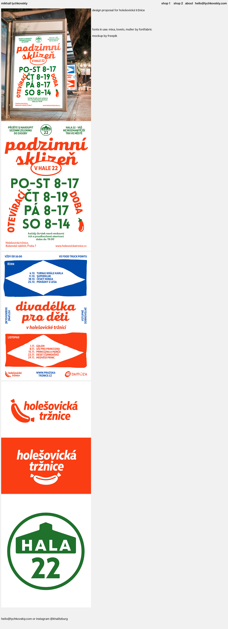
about (189, 3)
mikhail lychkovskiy (14, 3)
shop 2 (178, 3)
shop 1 (165, 3)
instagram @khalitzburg (52, 619)
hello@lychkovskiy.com (211, 3)
